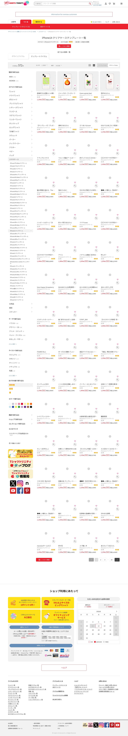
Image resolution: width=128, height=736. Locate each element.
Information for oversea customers (64, 14)
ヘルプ (107, 22)
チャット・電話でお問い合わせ (108, 685)
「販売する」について (80, 687)
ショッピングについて (80, 685)
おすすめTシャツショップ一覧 (37, 689)
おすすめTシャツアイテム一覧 (17, 714)
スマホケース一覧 (13, 712)
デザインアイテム (18, 56)
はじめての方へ (57, 699)
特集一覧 (31, 691)
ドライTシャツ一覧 (13, 687)
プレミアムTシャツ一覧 (15, 689)
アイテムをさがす (13, 681)
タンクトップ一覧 (13, 699)
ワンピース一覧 (12, 693)
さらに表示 (12, 344)
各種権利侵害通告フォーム (106, 691)
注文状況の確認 (97, 5)
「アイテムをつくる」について (83, 689)
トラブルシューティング (81, 691)
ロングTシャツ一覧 (13, 701)
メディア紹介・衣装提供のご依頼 (108, 689)
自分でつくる (56, 687)
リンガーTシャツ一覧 (14, 697)
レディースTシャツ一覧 (15, 691)
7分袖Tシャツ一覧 (13, 704)
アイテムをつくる (58, 681)
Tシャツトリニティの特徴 (60, 695)
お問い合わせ (116, 22)
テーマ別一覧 (32, 697)
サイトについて (78, 693)
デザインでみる (113, 65)
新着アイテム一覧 (33, 685)
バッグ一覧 (11, 710)
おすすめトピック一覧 (35, 687)
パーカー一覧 (12, 708)
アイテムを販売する (58, 691)
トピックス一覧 (33, 693)
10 (111, 560)
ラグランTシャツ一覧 (14, 695)
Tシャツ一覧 (11, 685)
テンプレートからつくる (60, 685)
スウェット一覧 (12, 706)
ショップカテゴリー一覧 (35, 699)
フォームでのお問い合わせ (106, 687)
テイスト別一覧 (33, 695)
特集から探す (15, 443)
